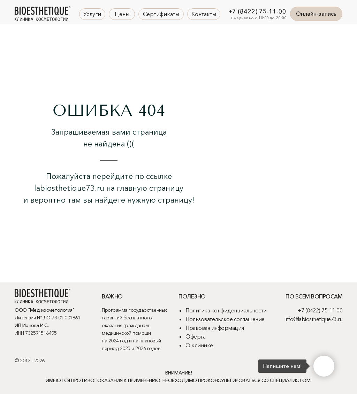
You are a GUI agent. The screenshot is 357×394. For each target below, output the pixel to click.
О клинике (199, 345)
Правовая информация (214, 327)
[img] (42, 13)
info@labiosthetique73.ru (313, 319)
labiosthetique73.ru (69, 188)
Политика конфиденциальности (226, 310)
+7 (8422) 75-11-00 (257, 11)
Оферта (195, 336)
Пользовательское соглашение (225, 319)
